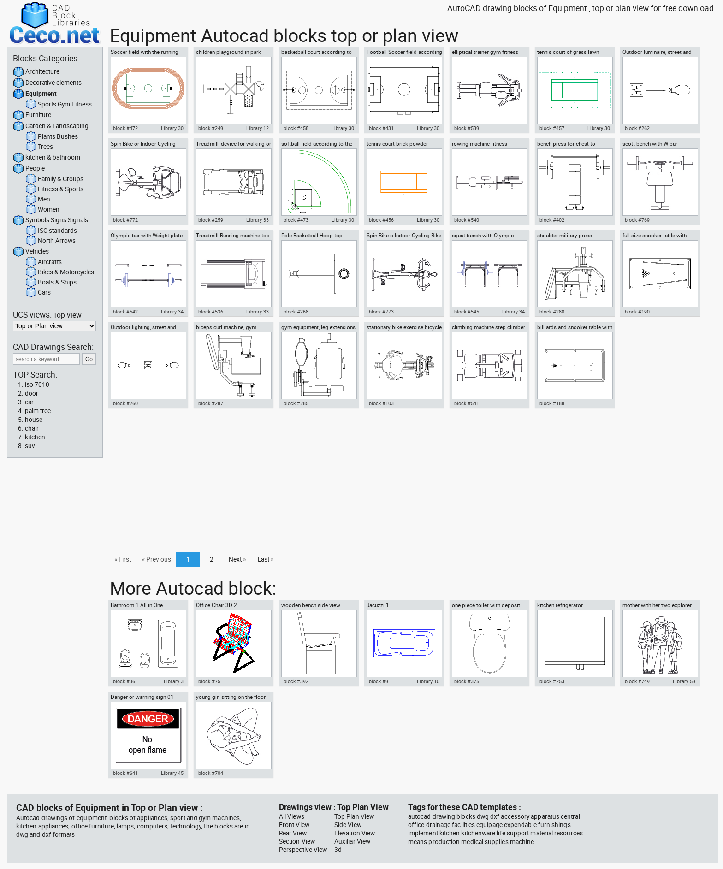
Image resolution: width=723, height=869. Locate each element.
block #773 (381, 311)
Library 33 (257, 220)
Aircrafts (43, 262)
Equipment (35, 94)
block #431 (381, 128)
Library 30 (172, 128)
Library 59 (684, 681)
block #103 (381, 403)
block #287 (210, 403)
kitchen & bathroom (46, 157)
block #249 (210, 128)
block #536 (210, 311)
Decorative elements (47, 83)
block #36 (124, 681)
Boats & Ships (51, 283)
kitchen (35, 437)
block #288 (551, 311)
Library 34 (172, 311)
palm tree (38, 411)
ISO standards (51, 231)
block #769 (637, 220)
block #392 (296, 681)
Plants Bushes (51, 137)
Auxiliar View (352, 841)
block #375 (466, 681)
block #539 (466, 128)
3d (338, 849)
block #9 (378, 681)
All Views (291, 816)
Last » (265, 559)
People (29, 168)
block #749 (637, 681)
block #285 (296, 403)
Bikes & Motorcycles (59, 272)
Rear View (293, 833)
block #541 (466, 403)
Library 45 (172, 773)
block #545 (466, 311)
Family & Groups (54, 179)
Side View (348, 825)
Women (42, 210)
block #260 (125, 403)
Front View (294, 825)
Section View (297, 841)
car (29, 402)
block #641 (125, 773)
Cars (38, 293)
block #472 (125, 128)
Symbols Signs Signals (50, 220)
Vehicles (31, 251)
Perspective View (303, 849)
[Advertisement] (410, 482)
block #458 (296, 128)
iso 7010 (37, 384)
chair (32, 428)
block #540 (466, 220)
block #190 (637, 311)
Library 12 (257, 128)
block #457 (551, 128)
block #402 (551, 220)
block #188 (551, 403)
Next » (237, 559)
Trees (39, 147)
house (33, 419)
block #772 (125, 220)
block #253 (551, 681)
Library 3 (174, 681)
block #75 (209, 681)
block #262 (637, 128)
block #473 (296, 220)
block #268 (296, 311)
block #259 (210, 220)
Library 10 (428, 681)
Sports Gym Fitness (58, 105)
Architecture (36, 71)
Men (37, 200)
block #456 (381, 220)
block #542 (125, 311)
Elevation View (354, 833)
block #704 (210, 773)
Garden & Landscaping (51, 126)
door (31, 393)
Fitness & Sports (54, 189)
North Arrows (50, 241)
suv (30, 446)
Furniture (32, 115)
